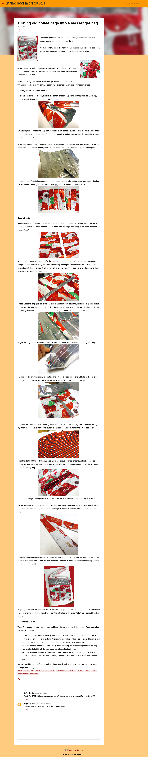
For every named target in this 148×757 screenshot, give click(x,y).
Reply (26, 699)
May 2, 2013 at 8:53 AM (42, 693)
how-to (51, 671)
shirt (88, 671)
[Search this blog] (135, 3)
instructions (61, 671)
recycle (81, 671)
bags (20, 671)
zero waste (34, 674)
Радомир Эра (29, 704)
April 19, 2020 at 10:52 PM (43, 703)
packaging (71, 671)
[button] (18, 30)
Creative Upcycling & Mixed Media (26, 3)
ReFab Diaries (29, 693)
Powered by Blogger (74, 750)
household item (41, 671)
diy (32, 671)
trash (94, 671)
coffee (26, 671)
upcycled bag (23, 674)
